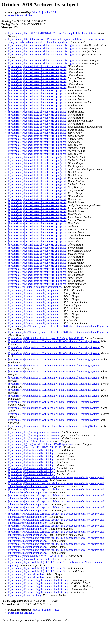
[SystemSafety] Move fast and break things (31, 450)
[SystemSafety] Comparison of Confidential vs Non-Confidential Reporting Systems (54, 341)
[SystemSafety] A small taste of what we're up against (37, 66)
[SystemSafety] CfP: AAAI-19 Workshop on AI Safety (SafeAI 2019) (46, 338)
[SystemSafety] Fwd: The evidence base (30, 441)
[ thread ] (37, 12)
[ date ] (56, 12)
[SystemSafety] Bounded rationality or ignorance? (35, 286)
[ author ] (47, 12)
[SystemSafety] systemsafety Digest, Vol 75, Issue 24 (37, 568)
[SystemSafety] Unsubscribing (25, 595)
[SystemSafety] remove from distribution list (32, 559)
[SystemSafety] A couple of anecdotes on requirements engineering (44, 45)
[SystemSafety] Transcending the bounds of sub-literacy (38, 580)
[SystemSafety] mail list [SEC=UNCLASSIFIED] (35, 447)
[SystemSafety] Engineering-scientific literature (34, 432)
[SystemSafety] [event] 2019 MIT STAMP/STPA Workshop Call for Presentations (52, 33)
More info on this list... (21, 15)
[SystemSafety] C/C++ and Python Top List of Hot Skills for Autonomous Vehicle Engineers (58, 326)
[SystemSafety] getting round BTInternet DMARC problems (41, 444)
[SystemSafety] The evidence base (27, 574)
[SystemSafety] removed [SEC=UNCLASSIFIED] (35, 555)
